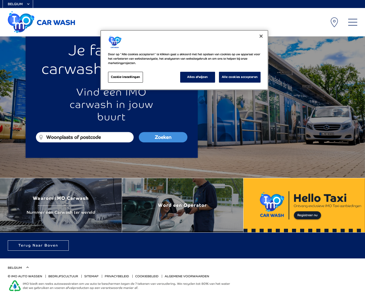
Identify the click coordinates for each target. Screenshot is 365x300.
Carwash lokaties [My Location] (334, 22)
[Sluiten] (261, 36)
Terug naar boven (38, 245)
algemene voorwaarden (187, 276)
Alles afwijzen (197, 77)
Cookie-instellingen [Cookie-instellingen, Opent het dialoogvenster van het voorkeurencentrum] (125, 77)
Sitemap (91, 276)
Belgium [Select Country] (15, 4)
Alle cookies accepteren (240, 77)
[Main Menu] (353, 22)
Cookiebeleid (146, 276)
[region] (184, 60)
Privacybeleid (117, 276)
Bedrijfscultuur (63, 276)
